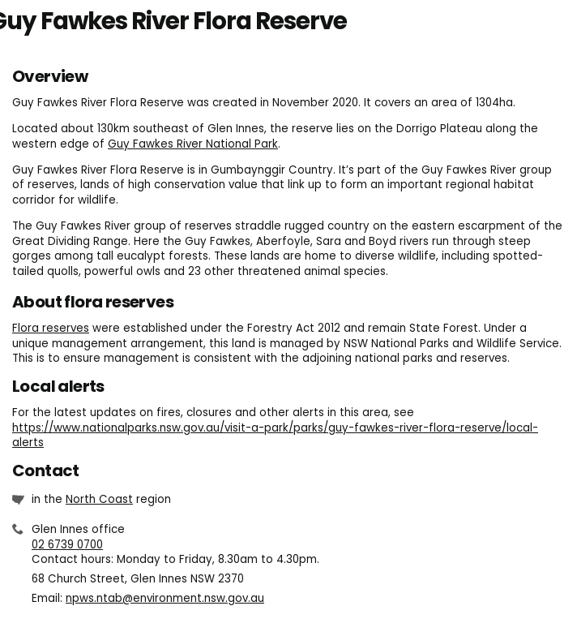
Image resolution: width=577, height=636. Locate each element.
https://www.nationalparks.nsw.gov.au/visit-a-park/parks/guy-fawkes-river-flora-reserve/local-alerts (275, 435)
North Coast (99, 499)
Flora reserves (50, 328)
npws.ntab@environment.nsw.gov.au (165, 598)
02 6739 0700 (67, 544)
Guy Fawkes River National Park (193, 144)
